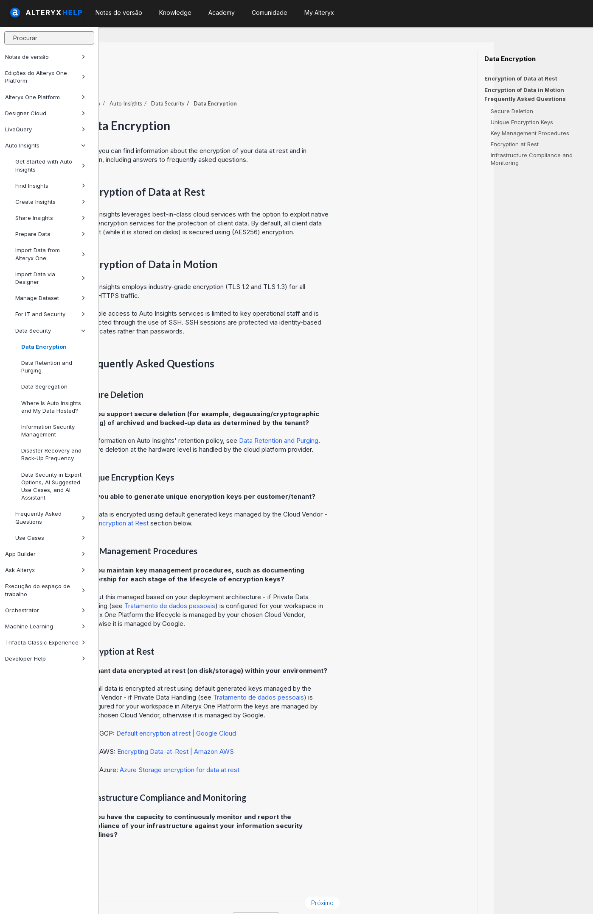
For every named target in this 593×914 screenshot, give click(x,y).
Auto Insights (45, 145)
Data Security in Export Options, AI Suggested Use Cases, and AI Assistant (51, 486)
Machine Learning (45, 626)
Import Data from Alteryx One (50, 254)
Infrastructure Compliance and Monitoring (532, 159)
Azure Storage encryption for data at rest (278, 746)
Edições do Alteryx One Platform (45, 76)
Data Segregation (44, 386)
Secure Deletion (512, 111)
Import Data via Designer (50, 278)
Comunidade (269, 12)
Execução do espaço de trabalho (45, 590)
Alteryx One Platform (45, 97)
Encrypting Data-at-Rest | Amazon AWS (274, 728)
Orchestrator (45, 610)
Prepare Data (50, 234)
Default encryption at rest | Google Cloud (275, 710)
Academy (221, 12)
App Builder (45, 553)
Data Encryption (44, 346)
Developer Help (45, 658)
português (355, 896)
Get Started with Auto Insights (50, 165)
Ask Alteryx (45, 570)
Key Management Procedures (530, 133)
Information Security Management (48, 430)
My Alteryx (319, 12)
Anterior (126, 879)
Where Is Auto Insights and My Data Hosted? (51, 407)
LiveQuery (45, 129)
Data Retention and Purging (46, 366)
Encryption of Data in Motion (524, 89)
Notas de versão (45, 56)
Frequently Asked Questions (50, 517)
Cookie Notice (219, 896)
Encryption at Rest (515, 144)
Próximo (421, 879)
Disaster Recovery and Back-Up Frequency (51, 454)
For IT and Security (50, 314)
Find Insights (50, 185)
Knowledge (175, 12)
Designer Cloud (45, 113)
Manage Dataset (50, 297)
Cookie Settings (282, 896)
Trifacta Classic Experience (45, 642)
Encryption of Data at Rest (520, 78)
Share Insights (50, 217)
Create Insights (50, 201)
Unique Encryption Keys (522, 122)
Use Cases (50, 537)
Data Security (50, 330)
